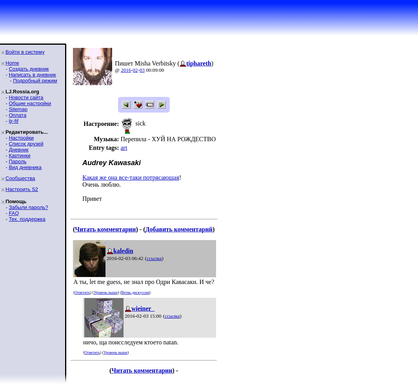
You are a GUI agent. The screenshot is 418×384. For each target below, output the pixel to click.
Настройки (21, 138)
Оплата (17, 115)
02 (135, 70)
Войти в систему (24, 52)
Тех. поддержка (27, 219)
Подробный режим (35, 81)
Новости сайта (26, 97)
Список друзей (26, 144)
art (123, 147)
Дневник (18, 150)
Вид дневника (25, 167)
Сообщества (20, 178)
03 (142, 70)
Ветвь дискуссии (135, 292)
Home (12, 63)
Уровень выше (106, 292)
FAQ (14, 213)
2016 (126, 70)
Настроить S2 (21, 189)
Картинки (19, 155)
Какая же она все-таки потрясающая (130, 177)
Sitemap (18, 109)
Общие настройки (30, 103)
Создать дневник (29, 69)
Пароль (17, 161)
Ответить (82, 292)
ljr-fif (13, 121)
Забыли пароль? (28, 207)
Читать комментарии (105, 229)
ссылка (154, 258)
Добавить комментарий (178, 229)
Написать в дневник (32, 75)
